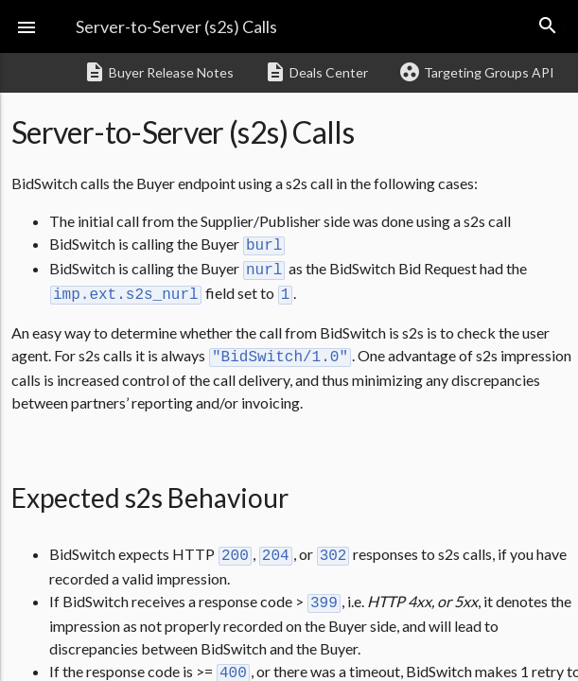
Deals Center (316, 72)
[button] (26, 26)
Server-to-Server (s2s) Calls (176, 26)
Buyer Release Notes (158, 72)
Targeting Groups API (476, 72)
